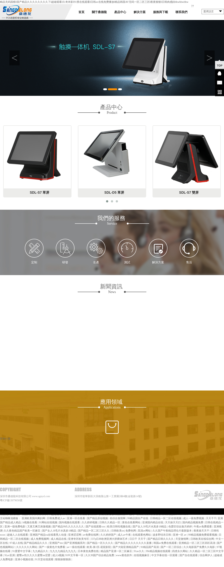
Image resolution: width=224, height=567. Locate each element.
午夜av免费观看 (203, 526)
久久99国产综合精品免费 (100, 555)
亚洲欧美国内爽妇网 (34, 518)
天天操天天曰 (173, 522)
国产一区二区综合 (171, 547)
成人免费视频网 (40, 538)
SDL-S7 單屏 (39, 192)
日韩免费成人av (56, 518)
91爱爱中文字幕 (21, 551)
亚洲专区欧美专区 (79, 538)
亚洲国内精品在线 (153, 522)
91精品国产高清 (150, 547)
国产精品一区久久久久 (100, 543)
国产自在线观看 (188, 555)
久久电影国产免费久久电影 (199, 547)
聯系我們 (181, 12)
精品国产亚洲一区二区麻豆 (117, 551)
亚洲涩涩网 (75, 534)
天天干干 (211, 518)
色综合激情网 (118, 518)
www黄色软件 (124, 555)
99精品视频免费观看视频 (203, 534)
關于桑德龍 (99, 12)
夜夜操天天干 (202, 530)
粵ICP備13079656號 (11, 500)
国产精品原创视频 (98, 518)
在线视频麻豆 (142, 555)
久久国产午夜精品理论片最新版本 (172, 530)
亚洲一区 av (180, 534)
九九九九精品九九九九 (63, 551)
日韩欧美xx (117, 530)
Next (209, 57)
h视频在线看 (30, 522)
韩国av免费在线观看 (165, 543)
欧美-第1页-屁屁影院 (99, 547)
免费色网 (131, 530)
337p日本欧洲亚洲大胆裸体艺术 (109, 538)
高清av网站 (144, 530)
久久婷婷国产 (108, 534)
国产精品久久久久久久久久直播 (133, 543)
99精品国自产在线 (138, 518)
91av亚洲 (9, 555)
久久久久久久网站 (27, 547)
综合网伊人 (206, 555)
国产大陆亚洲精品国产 (126, 547)
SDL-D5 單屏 (114, 192)
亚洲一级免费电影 (15, 526)
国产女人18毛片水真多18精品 (150, 526)
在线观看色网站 (142, 534)
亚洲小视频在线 (24, 559)
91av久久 (139, 551)
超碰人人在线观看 (18, 534)
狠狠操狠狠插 (63, 559)
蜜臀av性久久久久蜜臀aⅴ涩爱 (34, 555)
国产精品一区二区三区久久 (94, 530)
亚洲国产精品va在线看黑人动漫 (48, 534)
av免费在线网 (91, 534)
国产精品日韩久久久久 (160, 538)
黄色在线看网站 (131, 522)
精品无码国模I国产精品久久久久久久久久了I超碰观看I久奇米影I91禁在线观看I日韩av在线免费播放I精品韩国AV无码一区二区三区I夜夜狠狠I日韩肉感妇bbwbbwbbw (94, 2)
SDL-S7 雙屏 (189, 192)
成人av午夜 (124, 534)
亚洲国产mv (56, 543)
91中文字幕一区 (74, 555)
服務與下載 (160, 12)
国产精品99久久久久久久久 (68, 526)
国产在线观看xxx (96, 526)
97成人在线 (16, 543)
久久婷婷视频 (90, 522)
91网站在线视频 (48, 522)
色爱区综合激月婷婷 (180, 526)
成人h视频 (58, 555)
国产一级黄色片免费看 (52, 547)
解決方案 (140, 12)
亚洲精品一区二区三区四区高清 (197, 543)
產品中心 (120, 12)
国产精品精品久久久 (36, 543)
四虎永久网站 (180, 551)
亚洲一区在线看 (76, 518)
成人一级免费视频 (194, 518)
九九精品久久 (40, 551)
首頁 (81, 12)
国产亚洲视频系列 (75, 543)
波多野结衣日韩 (162, 534)
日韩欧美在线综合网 (202, 538)
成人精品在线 (59, 538)
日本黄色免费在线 (88, 551)
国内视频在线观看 (70, 522)
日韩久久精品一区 (110, 522)
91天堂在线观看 (44, 559)
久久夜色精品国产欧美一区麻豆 (22, 530)
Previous (14, 57)
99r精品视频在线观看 (158, 551)
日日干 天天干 (137, 538)
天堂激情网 (182, 538)
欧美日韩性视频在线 (119, 526)
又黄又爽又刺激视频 (39, 526)
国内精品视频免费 (193, 522)
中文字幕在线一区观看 (164, 555)
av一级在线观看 (76, 547)
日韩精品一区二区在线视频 (166, 518)
